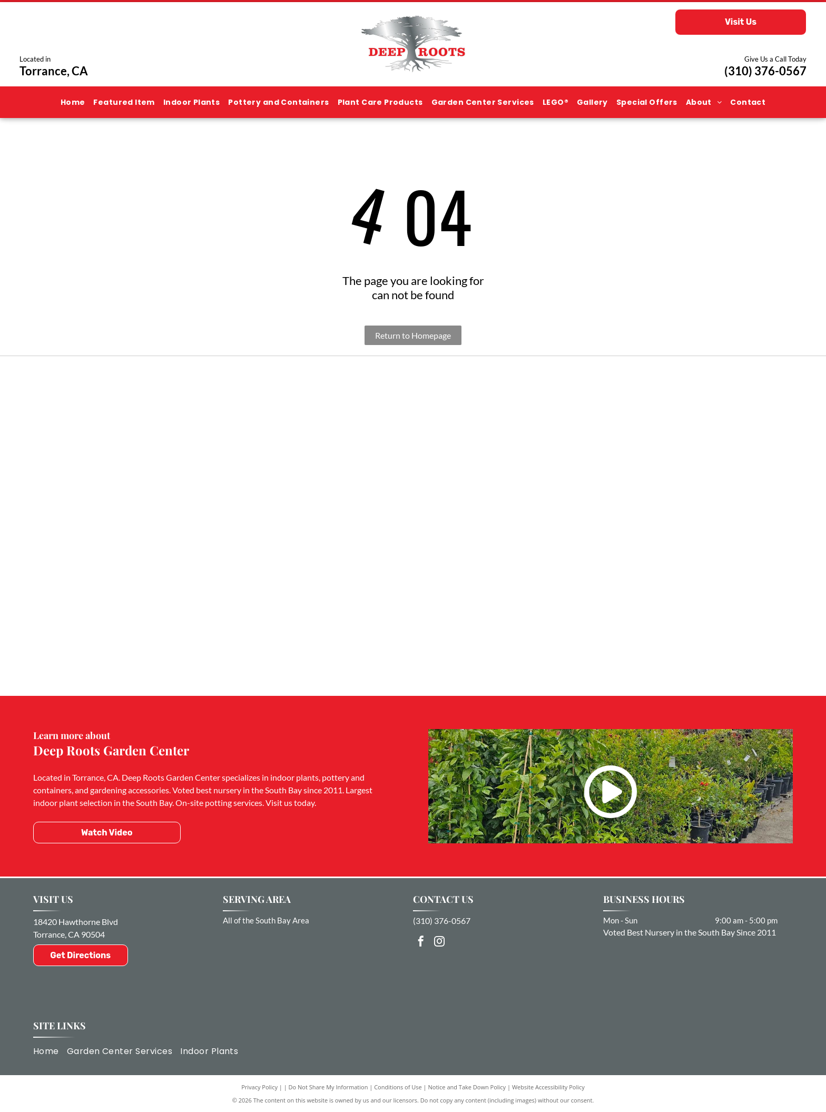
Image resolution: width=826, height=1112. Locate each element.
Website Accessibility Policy (548, 1087)
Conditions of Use (398, 1087)
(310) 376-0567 (765, 71)
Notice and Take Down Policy (467, 1087)
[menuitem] (73, 102)
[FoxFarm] (413, 442)
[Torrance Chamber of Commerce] (163, 433)
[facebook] (421, 942)
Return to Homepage (413, 335)
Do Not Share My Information (328, 1087)
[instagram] (439, 942)
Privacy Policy (259, 1087)
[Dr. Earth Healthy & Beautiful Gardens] (413, 599)
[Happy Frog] (662, 620)
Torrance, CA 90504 (69, 934)
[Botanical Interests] (662, 455)
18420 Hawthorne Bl (71, 922)
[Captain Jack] (163, 577)
